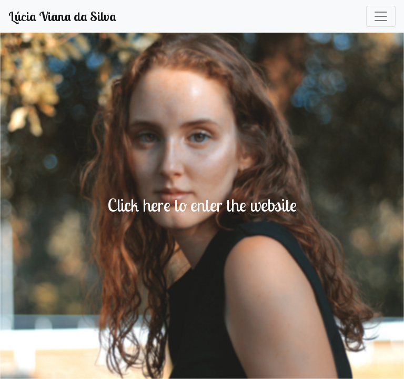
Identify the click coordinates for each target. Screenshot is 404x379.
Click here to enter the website (202, 205)
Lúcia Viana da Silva (62, 16)
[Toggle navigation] (381, 16)
